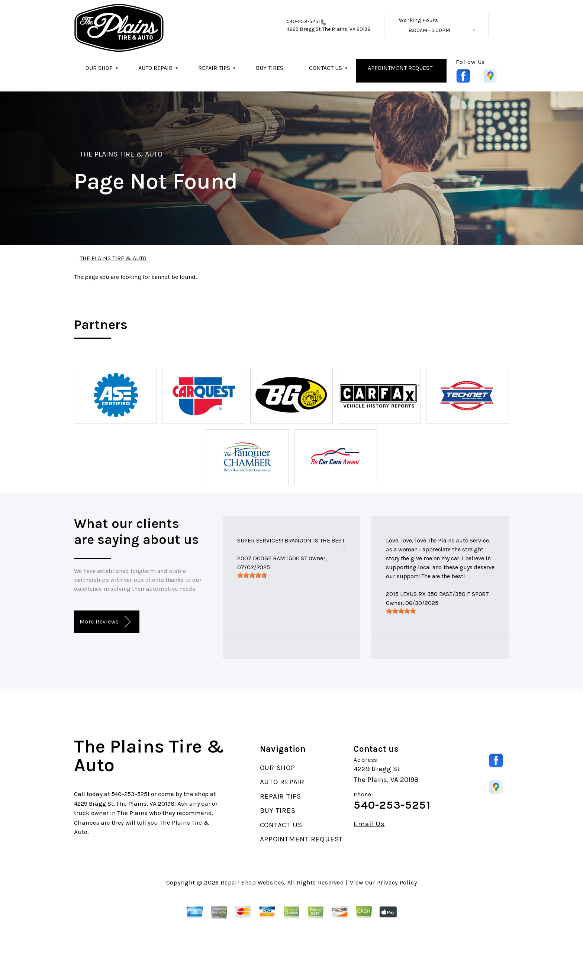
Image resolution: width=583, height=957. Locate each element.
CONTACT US (325, 67)
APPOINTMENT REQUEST (400, 67)
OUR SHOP (99, 67)
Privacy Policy (397, 882)
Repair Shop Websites (252, 882)
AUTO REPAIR (155, 67)
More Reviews (105, 622)
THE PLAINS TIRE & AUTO (121, 154)
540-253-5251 (303, 21)
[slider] (252, 575)
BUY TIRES (269, 67)
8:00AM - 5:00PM (429, 30)
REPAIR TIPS (214, 67)
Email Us (369, 824)
